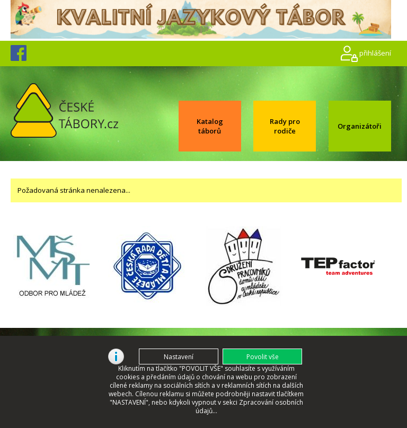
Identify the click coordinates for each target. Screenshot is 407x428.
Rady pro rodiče (285, 126)
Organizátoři (360, 126)
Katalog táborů (210, 126)
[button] (262, 356)
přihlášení (375, 52)
